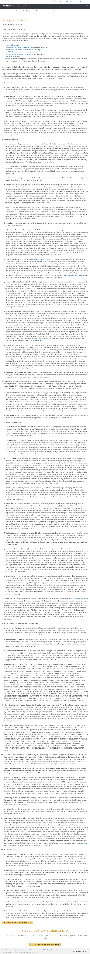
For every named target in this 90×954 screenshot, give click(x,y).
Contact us (9, 950)
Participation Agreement (42, 11)
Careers (26, 950)
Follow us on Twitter (36, 950)
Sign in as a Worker (72, 2)
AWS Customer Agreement (17, 52)
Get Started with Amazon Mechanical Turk (17, 923)
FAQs (72, 447)
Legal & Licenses (7, 11)
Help (3, 950)
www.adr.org (49, 784)
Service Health (55, 950)
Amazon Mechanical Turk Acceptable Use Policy (24, 50)
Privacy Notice (58, 11)
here (20, 225)
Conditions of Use (14, 45)
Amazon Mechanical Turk (14, 952)
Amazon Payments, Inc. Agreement (20, 54)
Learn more (83, 2)
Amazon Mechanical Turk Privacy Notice (21, 47)
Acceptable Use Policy (23, 11)
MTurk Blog (46, 950)
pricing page (12, 56)
